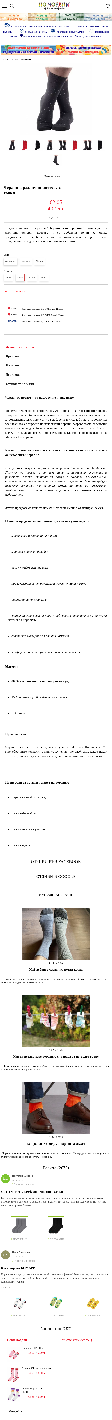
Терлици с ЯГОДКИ (33, 1348)
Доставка (13, 374)
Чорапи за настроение (21, 59)
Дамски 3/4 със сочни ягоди (37, 1368)
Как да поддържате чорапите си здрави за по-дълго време (56, 1056)
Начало (5, 59)
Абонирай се (15, 1411)
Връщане (12, 356)
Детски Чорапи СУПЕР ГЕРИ (34, 1390)
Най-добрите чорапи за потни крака (56, 969)
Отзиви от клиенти (20, 384)
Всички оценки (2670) (56, 1328)
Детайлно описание (20, 347)
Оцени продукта (52, 176)
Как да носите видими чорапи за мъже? (56, 1144)
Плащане (13, 365)
